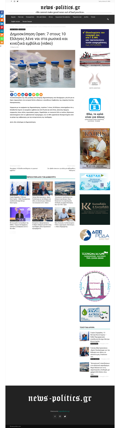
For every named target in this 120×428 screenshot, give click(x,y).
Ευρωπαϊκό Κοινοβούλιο (63, 17)
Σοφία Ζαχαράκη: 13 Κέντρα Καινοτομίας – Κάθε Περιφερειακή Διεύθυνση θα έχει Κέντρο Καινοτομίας (100, 337)
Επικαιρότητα (30, 17)
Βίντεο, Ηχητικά (13, 29)
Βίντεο (51, 17)
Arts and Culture (41, 17)
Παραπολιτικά (77, 17)
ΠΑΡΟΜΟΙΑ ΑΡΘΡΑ (17, 177)
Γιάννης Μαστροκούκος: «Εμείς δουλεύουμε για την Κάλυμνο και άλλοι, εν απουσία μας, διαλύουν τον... (100, 352)
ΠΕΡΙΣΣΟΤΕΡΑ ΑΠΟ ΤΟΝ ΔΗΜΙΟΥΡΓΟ (41, 177)
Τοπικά (93, 17)
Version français (27, 21)
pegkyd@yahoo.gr (64, 411)
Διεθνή (86, 17)
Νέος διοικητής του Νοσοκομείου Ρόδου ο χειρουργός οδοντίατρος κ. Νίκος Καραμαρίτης (64, 224)
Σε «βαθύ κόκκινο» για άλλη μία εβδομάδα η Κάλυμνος (61, 169)
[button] (108, 19)
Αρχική (13, 17)
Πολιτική (20, 17)
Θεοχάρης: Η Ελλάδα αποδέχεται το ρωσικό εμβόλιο (24, 169)
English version (15, 21)
